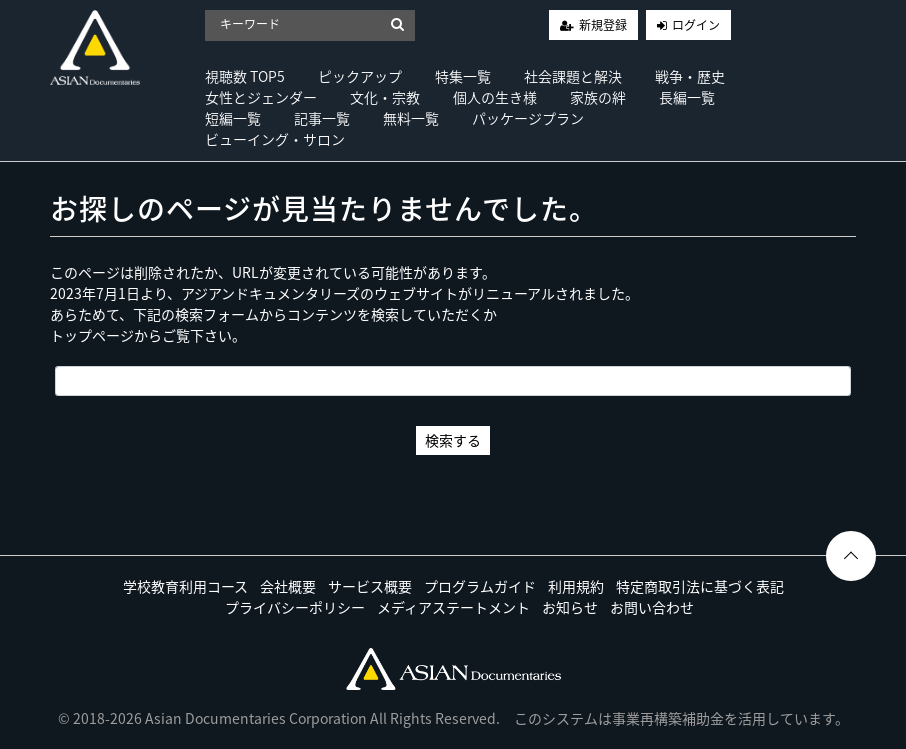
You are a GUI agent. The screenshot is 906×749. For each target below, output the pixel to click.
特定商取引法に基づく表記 (700, 586)
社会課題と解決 (573, 76)
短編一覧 (233, 118)
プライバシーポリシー (295, 607)
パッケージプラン (528, 118)
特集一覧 (463, 76)
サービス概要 (370, 586)
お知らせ (570, 607)
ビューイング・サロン (275, 139)
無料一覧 (411, 118)
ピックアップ (360, 76)
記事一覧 (322, 118)
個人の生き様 (495, 97)
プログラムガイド (480, 586)
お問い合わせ (652, 607)
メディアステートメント (453, 607)
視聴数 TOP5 (245, 76)
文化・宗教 (385, 97)
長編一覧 (687, 97)
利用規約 (576, 586)
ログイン (696, 25)
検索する (453, 440)
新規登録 (603, 25)
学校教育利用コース (185, 586)
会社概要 (288, 586)
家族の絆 (598, 97)
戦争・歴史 (690, 76)
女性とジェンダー (261, 97)
